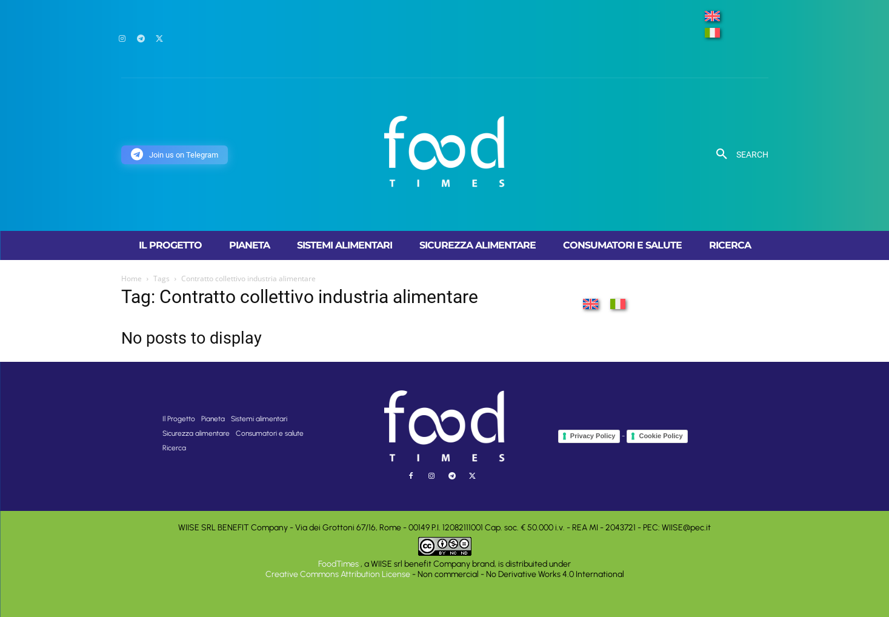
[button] (737, 154)
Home (131, 278)
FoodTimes (339, 564)
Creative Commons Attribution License (337, 574)
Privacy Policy (593, 435)
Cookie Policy (660, 435)
